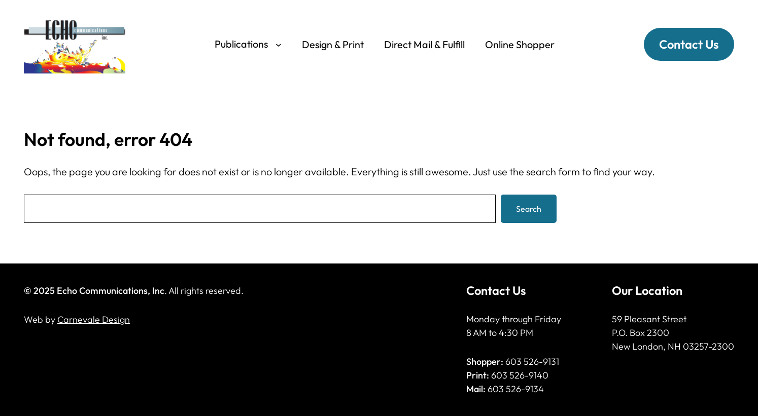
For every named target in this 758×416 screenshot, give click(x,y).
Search (528, 209)
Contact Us (689, 44)
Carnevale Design (93, 319)
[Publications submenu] (278, 44)
